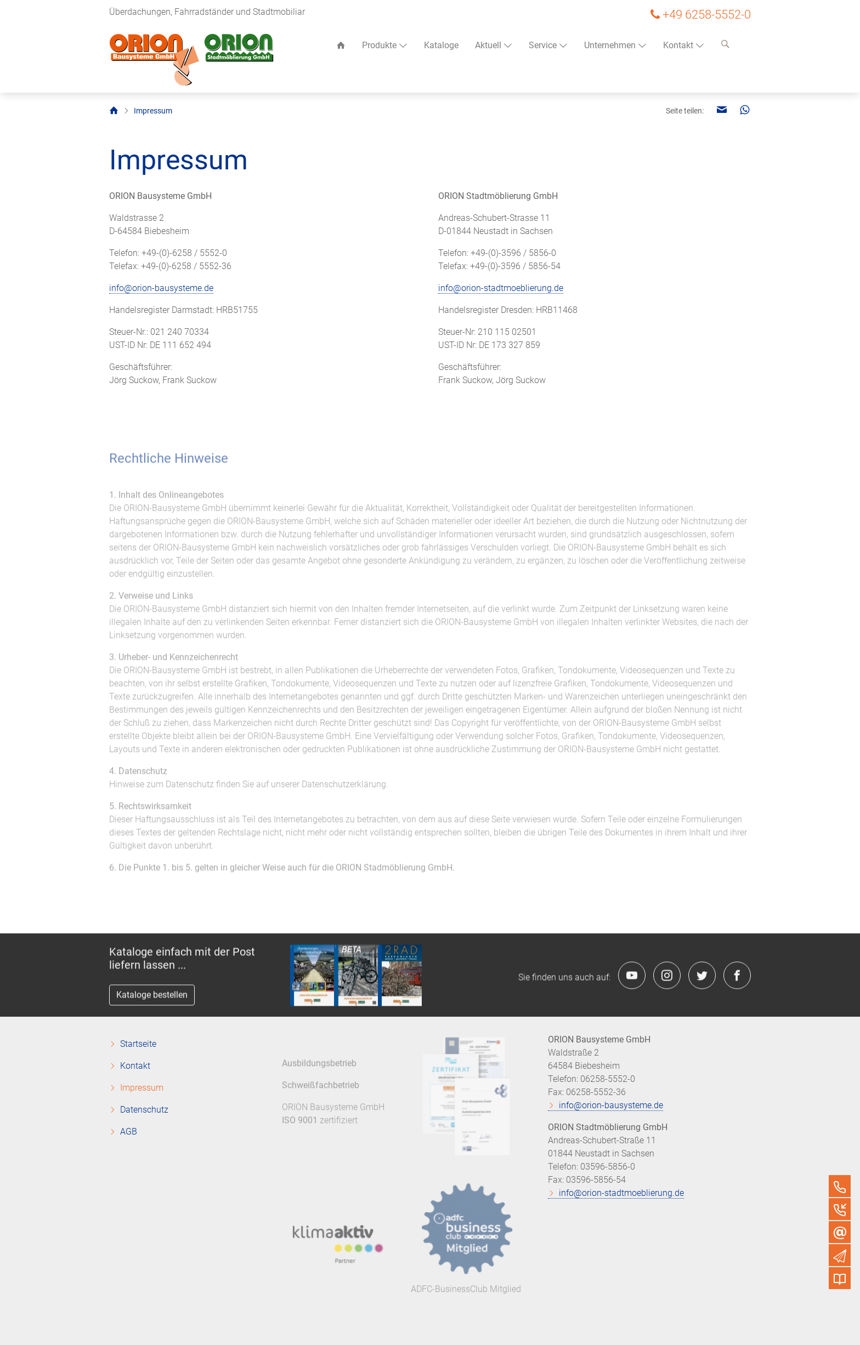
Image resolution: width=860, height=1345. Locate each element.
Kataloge (441, 45)
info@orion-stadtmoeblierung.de (500, 288)
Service (548, 45)
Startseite (138, 1044)
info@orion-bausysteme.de (161, 288)
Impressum (141, 1087)
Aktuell (493, 45)
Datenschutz (144, 1109)
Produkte (385, 45)
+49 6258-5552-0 (707, 14)
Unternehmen (615, 45)
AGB (128, 1131)
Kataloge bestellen (152, 998)
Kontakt (683, 45)
